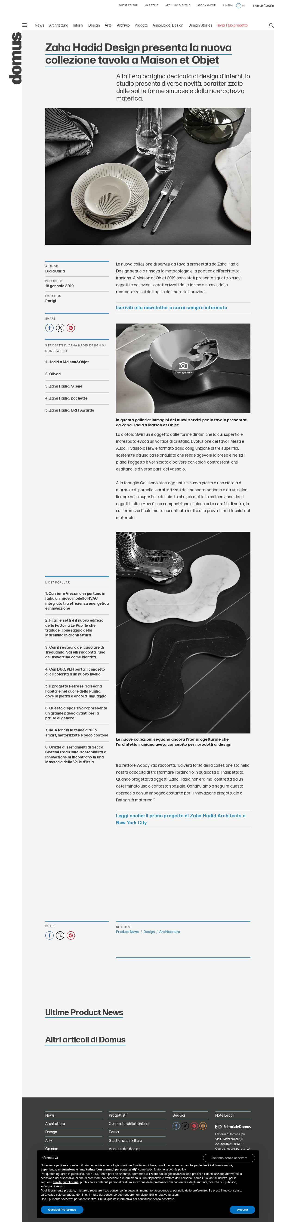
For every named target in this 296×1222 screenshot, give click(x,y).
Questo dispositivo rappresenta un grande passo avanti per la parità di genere (76, 713)
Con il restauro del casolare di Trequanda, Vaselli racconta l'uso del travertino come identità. (75, 652)
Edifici (114, 1132)
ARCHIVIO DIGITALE (178, 5)
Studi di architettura (125, 1141)
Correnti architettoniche (129, 1124)
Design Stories (200, 25)
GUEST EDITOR (128, 5)
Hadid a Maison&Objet (69, 362)
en (243, 6)
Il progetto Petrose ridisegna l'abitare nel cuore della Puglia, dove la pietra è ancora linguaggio (76, 691)
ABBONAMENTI (206, 5)
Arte (108, 25)
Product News (127, 932)
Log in (269, 6)
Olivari (55, 374)
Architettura (58, 25)
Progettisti (117, 1115)
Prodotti (141, 25)
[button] (229, 1157)
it (239, 6)
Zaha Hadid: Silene (66, 386)
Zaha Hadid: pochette (68, 398)
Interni (78, 25)
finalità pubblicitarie (66, 1182)
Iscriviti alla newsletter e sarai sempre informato (171, 308)
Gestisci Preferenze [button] (62, 1209)
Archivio (123, 25)
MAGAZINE (151, 5)
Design (94, 25)
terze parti (107, 1174)
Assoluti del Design (168, 25)
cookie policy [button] (177, 1169)
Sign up (258, 6)
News (39, 25)
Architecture (169, 932)
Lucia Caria (55, 271)
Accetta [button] (242, 1209)
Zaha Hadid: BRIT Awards (71, 410)
